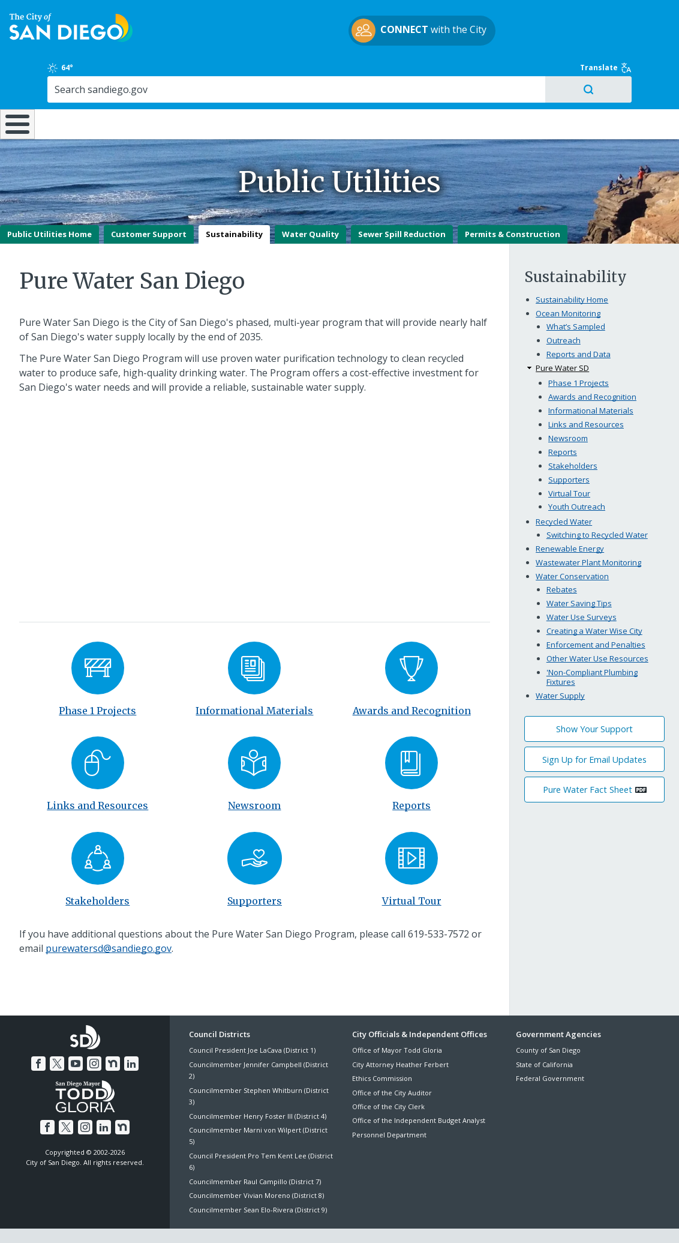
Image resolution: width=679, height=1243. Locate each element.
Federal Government (550, 1047)
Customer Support (149, 203)
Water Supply (560, 665)
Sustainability (234, 203)
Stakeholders (97, 870)
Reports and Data (578, 323)
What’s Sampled (575, 295)
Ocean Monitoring (568, 282)
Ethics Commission (382, 1047)
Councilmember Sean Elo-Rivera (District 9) (258, 1178)
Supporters (254, 870)
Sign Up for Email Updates (594, 729)
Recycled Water (564, 491)
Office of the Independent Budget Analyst (418, 1089)
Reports (411, 775)
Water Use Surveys (581, 586)
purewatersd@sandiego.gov (109, 917)
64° (527, 20)
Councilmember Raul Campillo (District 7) (255, 1150)
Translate (630, 20)
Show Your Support (594, 698)
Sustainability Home (572, 268)
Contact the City (474, 1220)
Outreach (563, 309)
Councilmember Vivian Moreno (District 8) (256, 1164)
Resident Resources (195, 84)
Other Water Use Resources (597, 627)
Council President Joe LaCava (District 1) (252, 1019)
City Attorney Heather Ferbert (400, 1033)
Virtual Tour (411, 870)
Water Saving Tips (579, 572)
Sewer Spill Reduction (402, 203)
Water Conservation (572, 545)
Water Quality (310, 203)
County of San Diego (548, 1019)
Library (401, 84)
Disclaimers (192, 1220)
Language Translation (391, 1220)
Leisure (92, 84)
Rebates (561, 558)
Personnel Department (389, 1104)
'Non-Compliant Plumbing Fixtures (592, 646)
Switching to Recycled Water (597, 504)
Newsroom (254, 775)
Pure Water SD (562, 337)
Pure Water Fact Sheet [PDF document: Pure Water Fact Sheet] (587, 759)
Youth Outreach (576, 476)
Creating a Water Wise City (594, 600)
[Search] (586, 47)
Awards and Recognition (412, 680)
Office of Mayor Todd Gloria (397, 1019)
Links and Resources (97, 775)
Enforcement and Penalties (595, 614)
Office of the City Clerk (388, 1075)
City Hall (622, 84)
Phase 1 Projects (97, 680)
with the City (336, 38)
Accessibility (314, 1220)
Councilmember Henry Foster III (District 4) (257, 1085)
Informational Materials (254, 680)
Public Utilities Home (49, 203)
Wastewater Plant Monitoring (588, 531)
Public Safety (510, 84)
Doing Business (297, 84)
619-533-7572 (438, 903)
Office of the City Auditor (392, 1062)
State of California (544, 1033)
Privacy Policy (252, 1220)
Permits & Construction (512, 203)
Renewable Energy (570, 518)
